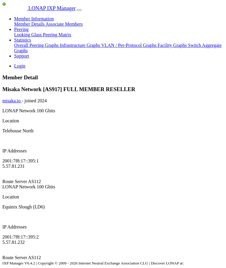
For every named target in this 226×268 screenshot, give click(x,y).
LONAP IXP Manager (39, 8)
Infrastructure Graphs (80, 45)
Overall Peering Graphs (37, 45)
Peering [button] (21, 29)
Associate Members (64, 24)
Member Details (30, 24)
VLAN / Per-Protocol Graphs (129, 45)
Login (19, 65)
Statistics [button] (22, 39)
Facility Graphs (173, 45)
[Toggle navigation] (79, 10)
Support (21, 55)
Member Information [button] (34, 18)
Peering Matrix (57, 34)
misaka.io (12, 100)
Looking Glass (28, 34)
